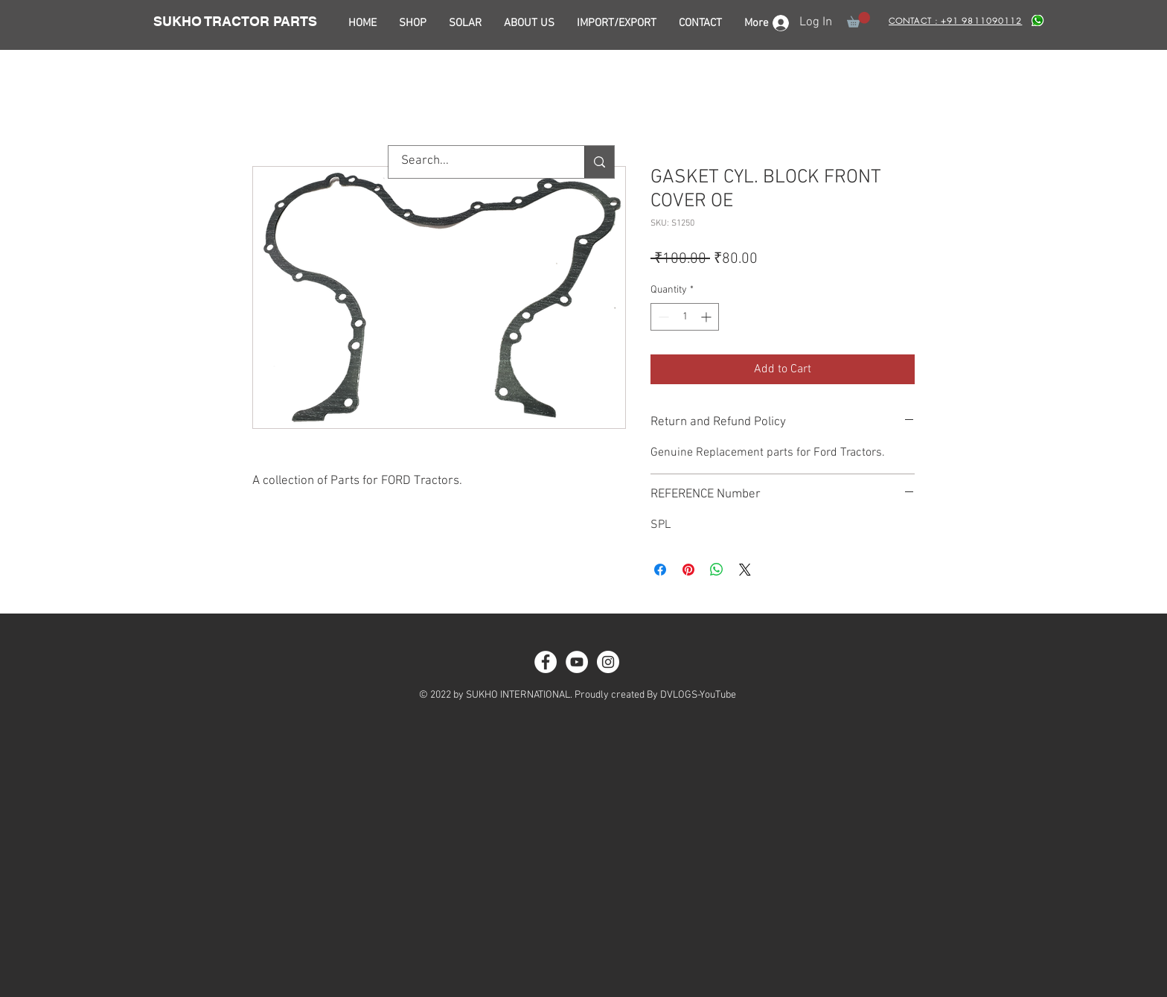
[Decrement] (662, 317)
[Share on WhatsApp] (717, 570)
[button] (858, 20)
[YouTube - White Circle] (577, 662)
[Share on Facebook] (660, 570)
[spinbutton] (684, 317)
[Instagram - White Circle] (608, 662)
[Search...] (477, 162)
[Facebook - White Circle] (545, 662)
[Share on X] (745, 570)
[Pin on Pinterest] (688, 570)
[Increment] (707, 317)
